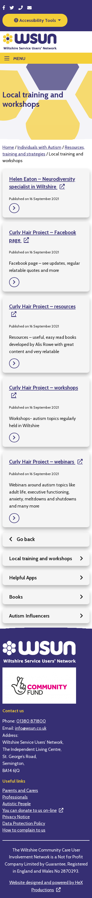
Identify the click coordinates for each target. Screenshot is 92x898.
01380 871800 (31, 721)
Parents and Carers (20, 790)
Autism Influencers (46, 616)
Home (8, 147)
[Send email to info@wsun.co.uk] (29, 7)
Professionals (15, 797)
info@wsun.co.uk (30, 728)
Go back (22, 539)
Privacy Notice (16, 817)
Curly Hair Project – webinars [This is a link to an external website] (42, 462)
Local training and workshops (46, 558)
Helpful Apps (46, 578)
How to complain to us (23, 830)
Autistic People (16, 804)
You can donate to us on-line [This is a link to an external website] (29, 810)
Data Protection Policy (23, 823)
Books (46, 597)
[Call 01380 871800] (20, 7)
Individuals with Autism (39, 147)
